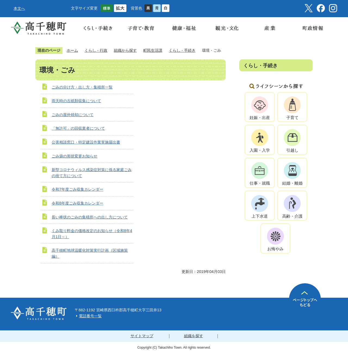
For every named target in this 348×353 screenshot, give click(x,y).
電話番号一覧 (90, 316)
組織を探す (193, 336)
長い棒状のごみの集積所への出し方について (90, 217)
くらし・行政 (96, 50)
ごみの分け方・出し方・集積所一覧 (82, 87)
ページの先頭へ (305, 299)
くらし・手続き (182, 50)
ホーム (72, 50)
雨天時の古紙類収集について (76, 101)
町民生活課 (152, 50)
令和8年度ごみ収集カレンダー (77, 203)
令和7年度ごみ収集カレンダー (77, 189)
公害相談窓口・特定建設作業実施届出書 (86, 142)
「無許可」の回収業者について (78, 128)
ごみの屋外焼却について (73, 114)
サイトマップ (141, 336)
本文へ (19, 8)
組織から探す (125, 50)
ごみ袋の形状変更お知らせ (74, 156)
